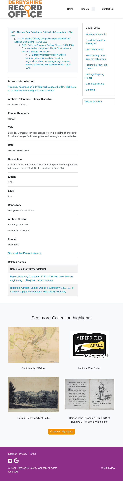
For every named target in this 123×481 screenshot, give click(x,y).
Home (70, 9)
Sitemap (12, 454)
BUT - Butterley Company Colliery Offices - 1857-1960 (48, 45)
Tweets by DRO (93, 101)
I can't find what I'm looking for (95, 42)
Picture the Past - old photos (96, 66)
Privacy (23, 454)
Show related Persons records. (25, 253)
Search (85, 9)
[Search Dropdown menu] (93, 9)
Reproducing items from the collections (96, 57)
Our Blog (90, 89)
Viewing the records (96, 34)
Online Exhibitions (95, 83)
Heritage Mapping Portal (95, 76)
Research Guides (95, 49)
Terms (32, 454)
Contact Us (107, 9)
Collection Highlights (61, 431)
